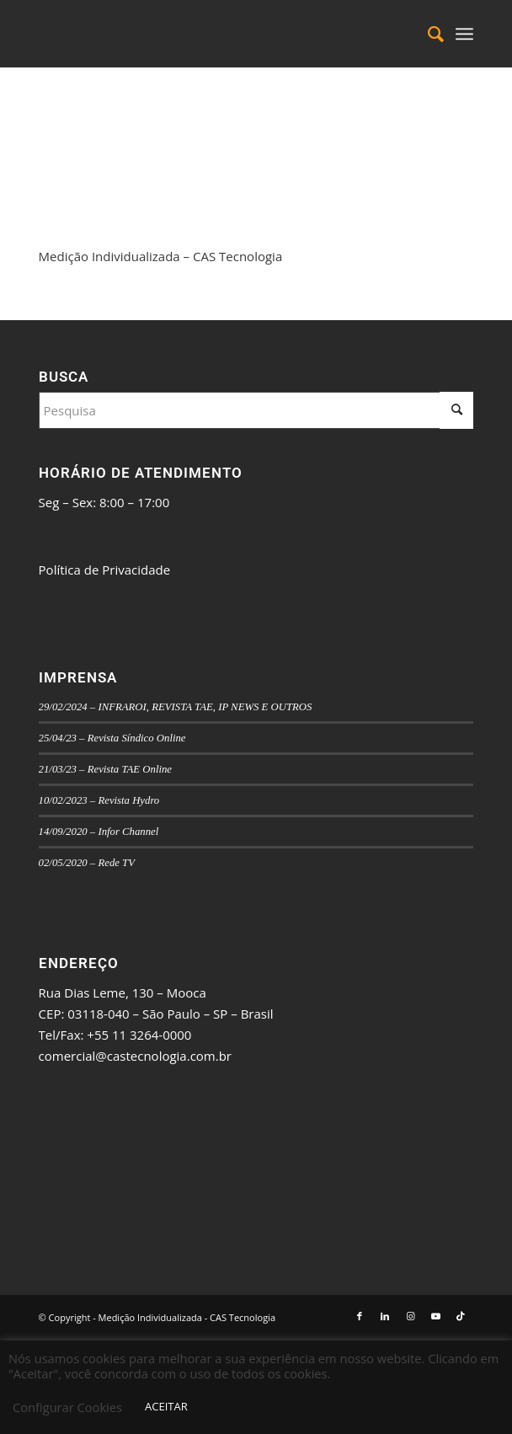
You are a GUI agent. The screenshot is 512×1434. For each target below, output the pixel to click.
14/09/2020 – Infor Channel (99, 831)
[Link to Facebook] (359, 1316)
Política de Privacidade (105, 569)
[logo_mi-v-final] (213, 33)
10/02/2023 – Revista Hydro (99, 800)
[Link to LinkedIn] (384, 1316)
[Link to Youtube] (435, 1316)
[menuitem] (427, 33)
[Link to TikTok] (460, 1316)
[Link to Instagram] (410, 1316)
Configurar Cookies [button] (67, 1407)
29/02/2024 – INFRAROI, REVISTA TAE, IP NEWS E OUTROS (175, 707)
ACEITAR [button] (166, 1406)
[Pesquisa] (427, 33)
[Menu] (464, 33)
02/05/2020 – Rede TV (87, 863)
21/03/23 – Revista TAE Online (105, 769)
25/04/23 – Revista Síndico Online (112, 738)
